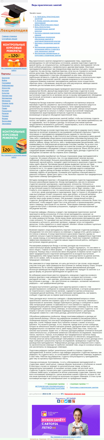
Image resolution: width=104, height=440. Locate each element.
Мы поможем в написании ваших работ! (13, 69)
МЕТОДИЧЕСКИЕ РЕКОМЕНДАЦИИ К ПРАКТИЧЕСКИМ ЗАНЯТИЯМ (50, 387)
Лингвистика (7, 96)
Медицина (6, 101)
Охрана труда (7, 103)
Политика (6, 106)
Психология (7, 111)
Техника (5, 116)
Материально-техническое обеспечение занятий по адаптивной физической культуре (47, 39)
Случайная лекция (9, 39)
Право (4, 108)
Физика (5, 119)
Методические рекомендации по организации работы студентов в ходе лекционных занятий (47, 49)
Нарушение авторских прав (74, 394)
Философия (7, 121)
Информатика (7, 85)
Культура (5, 93)
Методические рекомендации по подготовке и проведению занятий (48, 54)
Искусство (6, 88)
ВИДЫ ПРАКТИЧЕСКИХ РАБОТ (47, 25)
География (6, 83)
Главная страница (9, 36)
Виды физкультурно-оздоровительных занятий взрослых (45, 29)
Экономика (6, 124)
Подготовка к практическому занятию (84, 387)
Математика (7, 98)
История (5, 91)
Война (4, 80)
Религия (5, 113)
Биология (6, 78)
